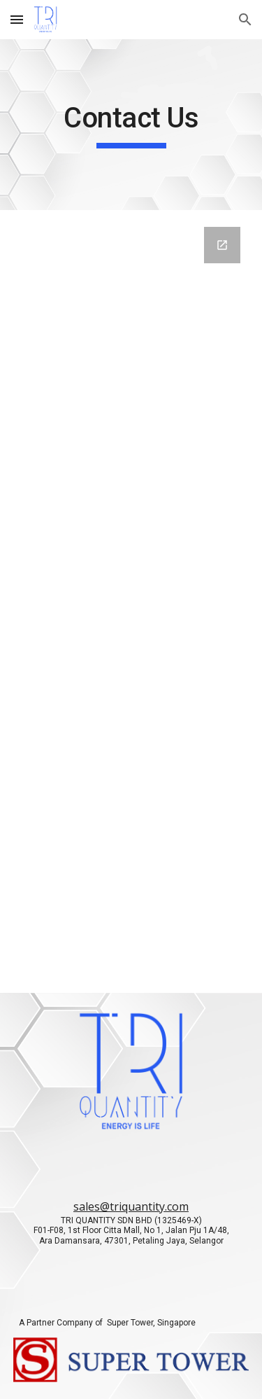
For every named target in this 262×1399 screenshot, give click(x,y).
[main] (131, 124)
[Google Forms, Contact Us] (131, 601)
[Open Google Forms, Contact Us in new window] (222, 245)
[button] (17, 19)
